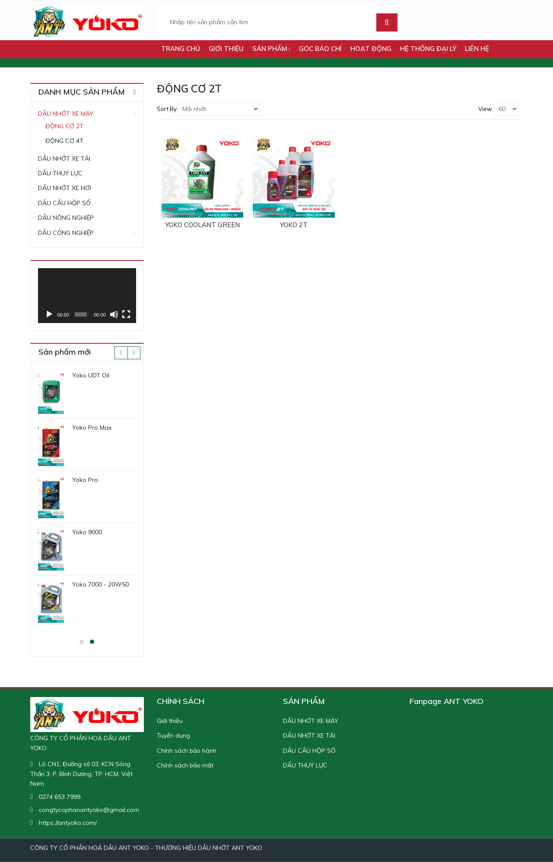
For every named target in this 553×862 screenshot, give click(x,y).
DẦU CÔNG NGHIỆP (66, 233)
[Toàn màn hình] (126, 314)
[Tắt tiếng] (114, 314)
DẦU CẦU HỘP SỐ (64, 203)
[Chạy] (49, 314)
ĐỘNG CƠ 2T (64, 126)
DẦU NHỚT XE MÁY (65, 113)
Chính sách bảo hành (186, 750)
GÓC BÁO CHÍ (320, 48)
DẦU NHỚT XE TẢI (64, 158)
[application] (87, 295)
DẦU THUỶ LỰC (60, 173)
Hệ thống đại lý (428, 48)
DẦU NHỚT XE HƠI (64, 188)
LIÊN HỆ (477, 48)
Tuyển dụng (173, 735)
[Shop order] (219, 109)
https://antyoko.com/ (68, 823)
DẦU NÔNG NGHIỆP (66, 218)
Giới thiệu (226, 48)
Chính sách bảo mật (185, 765)
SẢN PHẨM (271, 48)
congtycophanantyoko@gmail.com (89, 810)
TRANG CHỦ (180, 48)
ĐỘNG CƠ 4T (64, 141)
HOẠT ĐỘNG (370, 48)
